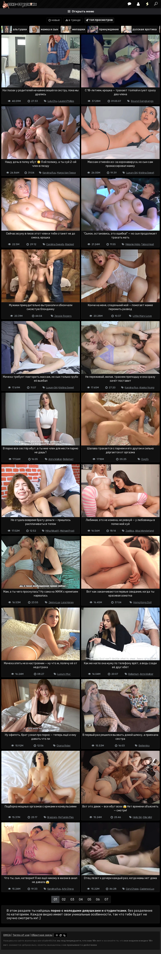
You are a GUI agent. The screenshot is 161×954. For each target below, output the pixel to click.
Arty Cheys (68, 888)
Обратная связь (41, 935)
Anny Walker (55, 459)
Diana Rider (64, 745)
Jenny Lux (54, 602)
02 (64, 899)
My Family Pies (66, 817)
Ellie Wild (147, 817)
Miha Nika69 (52, 530)
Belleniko (144, 745)
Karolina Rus (49, 172)
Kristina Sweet (146, 172)
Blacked (69, 244)
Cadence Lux (147, 888)
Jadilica (130, 530)
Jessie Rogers (63, 315)
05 (89, 899)
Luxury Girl (131, 172)
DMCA (7, 935)
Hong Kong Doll (142, 602)
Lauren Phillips (66, 101)
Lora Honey (67, 602)
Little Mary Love (142, 315)
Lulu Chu (52, 101)
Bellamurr (68, 459)
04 (81, 899)
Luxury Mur (64, 673)
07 (106, 899)
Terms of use (21, 935)
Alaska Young (146, 387)
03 (72, 899)
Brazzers (52, 817)
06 (98, 899)
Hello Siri (137, 817)
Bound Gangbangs (142, 101)
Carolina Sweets (55, 244)
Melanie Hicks (133, 244)
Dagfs (145, 459)
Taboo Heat (147, 244)
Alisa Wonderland (144, 530)
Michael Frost (67, 530)
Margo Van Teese (66, 172)
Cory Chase (132, 888)
